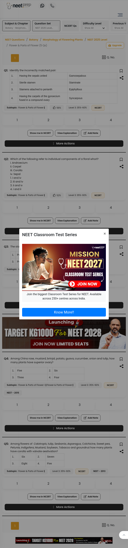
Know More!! (64, 312)
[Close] (105, 234)
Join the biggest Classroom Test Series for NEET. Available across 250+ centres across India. (64, 296)
